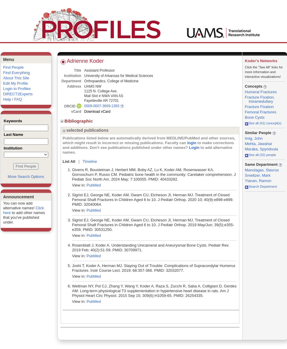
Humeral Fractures (261, 92)
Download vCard (97, 112)
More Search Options (26, 176)
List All (69, 161)
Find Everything (16, 72)
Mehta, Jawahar (259, 143)
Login (194, 147)
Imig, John (254, 138)
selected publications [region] (86, 130)
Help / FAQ (12, 99)
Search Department (261, 186)
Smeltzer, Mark (258, 175)
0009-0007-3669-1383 (102, 106)
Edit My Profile (15, 83)
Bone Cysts (255, 117)
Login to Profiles (17, 88)
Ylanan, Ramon (258, 180)
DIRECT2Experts (18, 94)
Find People (13, 67)
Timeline (90, 161)
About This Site (16, 78)
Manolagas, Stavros (262, 170)
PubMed (93, 185)
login (191, 143)
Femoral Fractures (260, 112)
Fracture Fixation (259, 106)
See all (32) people (260, 155)
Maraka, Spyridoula (261, 149)
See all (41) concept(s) (263, 123)
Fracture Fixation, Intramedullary (260, 99)
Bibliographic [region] (77, 120)
